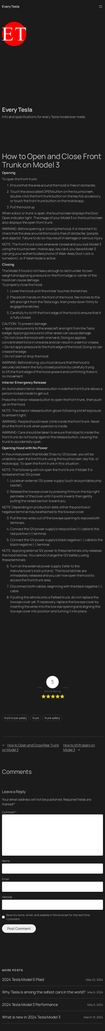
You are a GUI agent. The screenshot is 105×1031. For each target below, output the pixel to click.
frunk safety (52, 718)
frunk (35, 718)
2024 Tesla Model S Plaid (23, 979)
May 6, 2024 (95, 992)
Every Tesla (10, 6)
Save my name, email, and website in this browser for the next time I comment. (48, 917)
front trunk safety (15, 718)
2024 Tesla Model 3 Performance (30, 1005)
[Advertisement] (52, 76)
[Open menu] (100, 6)
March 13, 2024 (93, 1017)
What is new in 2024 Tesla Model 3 (31, 1017)
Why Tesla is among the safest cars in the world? (44, 992)
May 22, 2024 (94, 980)
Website (7, 897)
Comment (9, 812)
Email (5, 879)
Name (6, 861)
